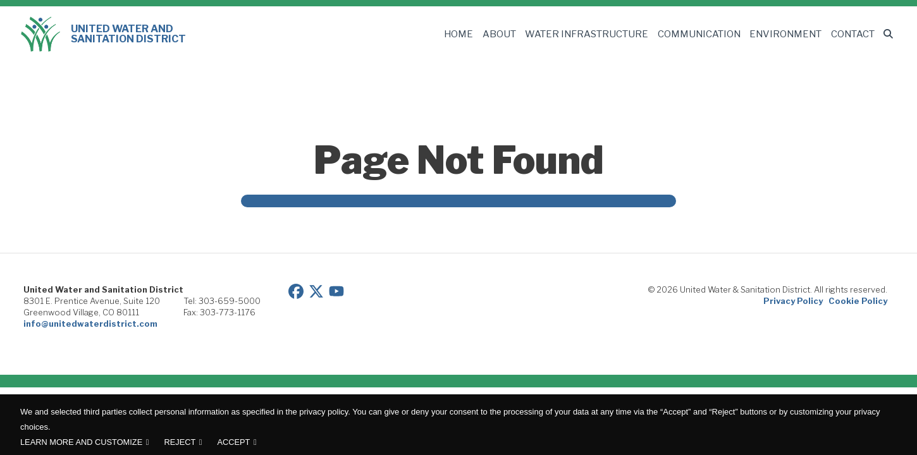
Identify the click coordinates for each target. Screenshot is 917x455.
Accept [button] (234, 442)
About (512, 34)
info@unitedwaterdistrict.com (90, 323)
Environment (784, 34)
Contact (849, 34)
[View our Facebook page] (296, 290)
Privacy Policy (793, 301)
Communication (702, 34)
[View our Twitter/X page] (316, 290)
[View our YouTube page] (336, 290)
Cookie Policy (857, 301)
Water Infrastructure (595, 34)
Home (472, 34)
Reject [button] (179, 442)
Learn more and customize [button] (81, 442)
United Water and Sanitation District (103, 34)
